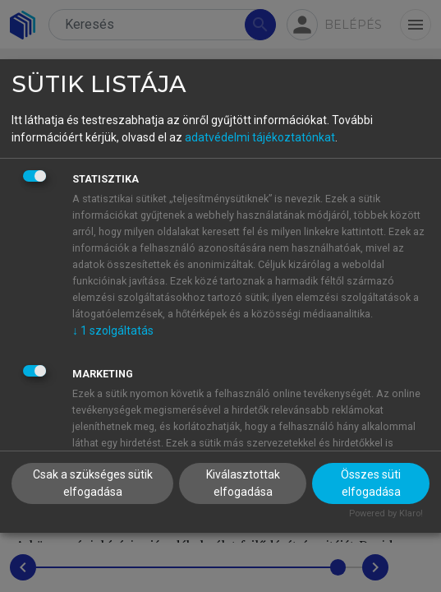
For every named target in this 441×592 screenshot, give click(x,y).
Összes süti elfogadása (371, 483)
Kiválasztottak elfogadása (243, 483)
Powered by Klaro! (386, 513)
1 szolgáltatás (113, 330)
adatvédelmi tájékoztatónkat (260, 137)
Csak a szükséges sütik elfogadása (93, 483)
